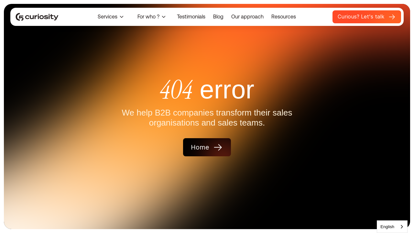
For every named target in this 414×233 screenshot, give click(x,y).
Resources (283, 17)
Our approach (247, 17)
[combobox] (392, 226)
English (387, 226)
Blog (218, 17)
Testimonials (191, 17)
